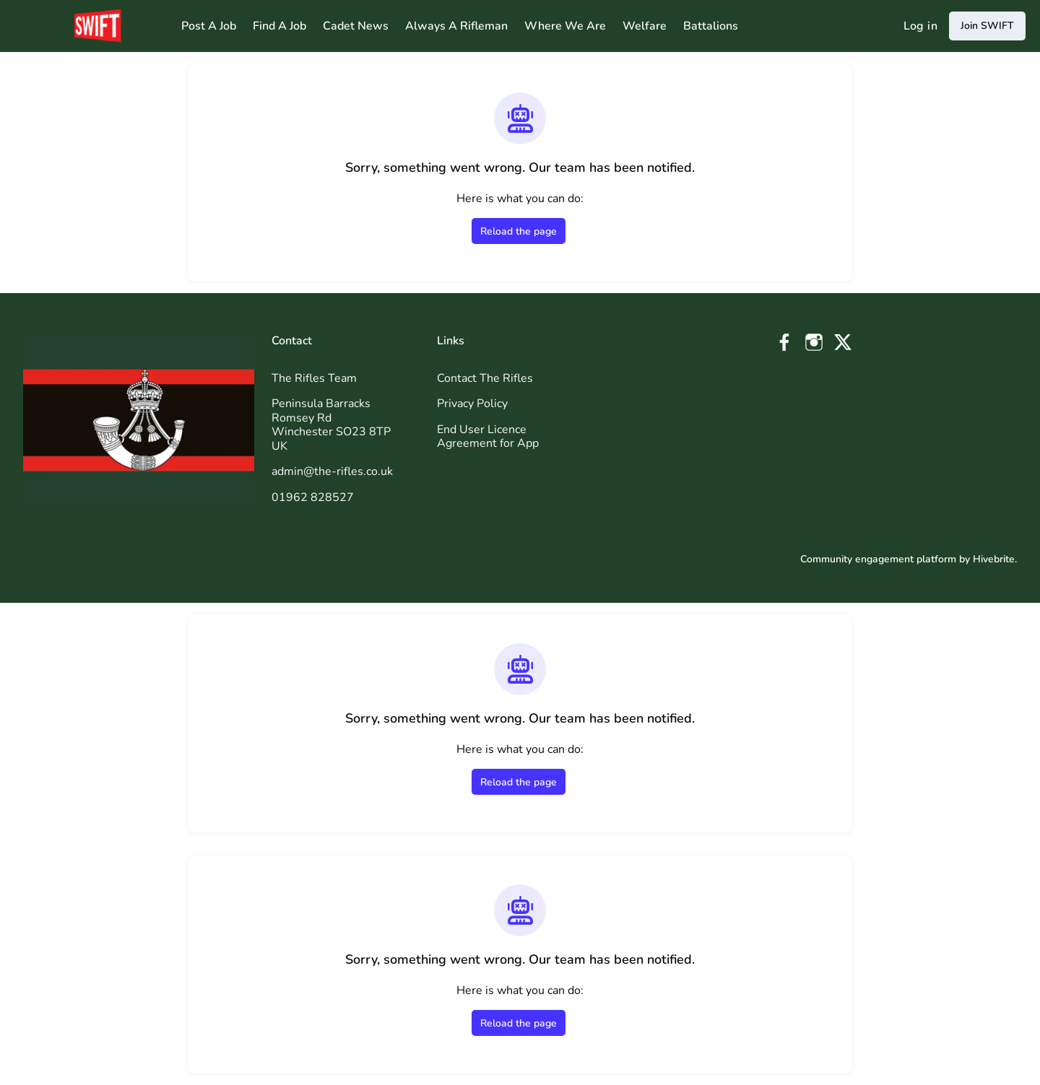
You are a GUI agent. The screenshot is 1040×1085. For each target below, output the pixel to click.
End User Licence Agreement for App (488, 437)
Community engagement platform (878, 559)
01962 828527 (313, 497)
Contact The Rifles (485, 378)
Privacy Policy (472, 403)
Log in (920, 26)
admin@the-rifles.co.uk (332, 471)
